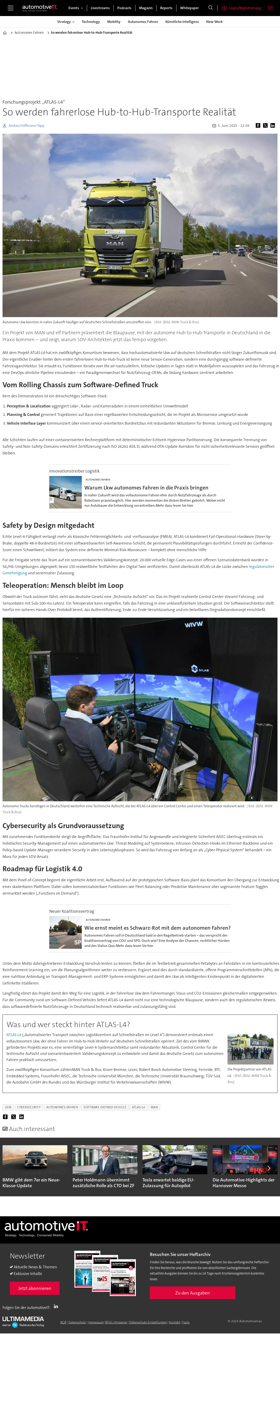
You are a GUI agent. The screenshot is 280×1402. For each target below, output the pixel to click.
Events (74, 8)
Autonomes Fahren (143, 21)
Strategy (64, 21)
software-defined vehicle (105, 1107)
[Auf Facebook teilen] (258, 125)
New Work (214, 21)
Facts (185, 1322)
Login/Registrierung (245, 8)
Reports (166, 8)
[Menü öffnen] (10, 8)
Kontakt (174, 1322)
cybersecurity (29, 1107)
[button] (268, 1168)
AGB (63, 1322)
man (154, 1107)
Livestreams (100, 8)
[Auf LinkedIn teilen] (273, 125)
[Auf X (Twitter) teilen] (266, 125)
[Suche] (210, 8)
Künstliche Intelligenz (182, 21)
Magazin (146, 8)
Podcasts (124, 8)
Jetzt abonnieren (34, 1288)
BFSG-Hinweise (116, 1322)
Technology (91, 21)
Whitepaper (189, 8)
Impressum (96, 1322)
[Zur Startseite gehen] (40, 8)
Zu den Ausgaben (192, 1293)
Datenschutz (77, 1322)
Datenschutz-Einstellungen (148, 1322)
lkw (8, 1107)
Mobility (114, 21)
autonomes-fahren (62, 1107)
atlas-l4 (138, 1107)
